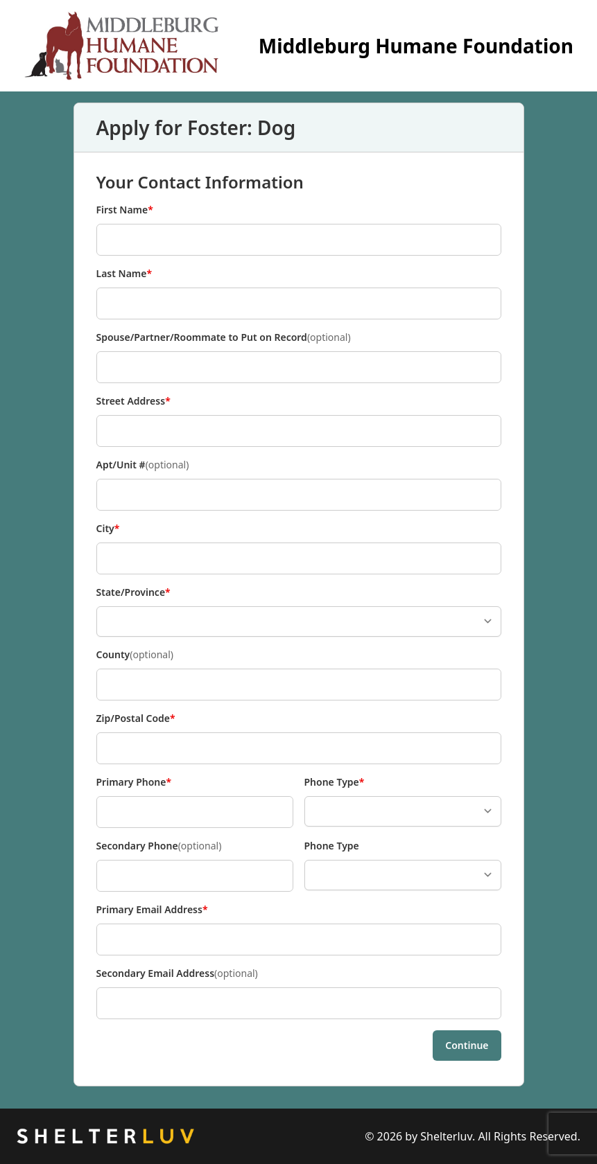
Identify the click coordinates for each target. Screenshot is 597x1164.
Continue (466, 1045)
